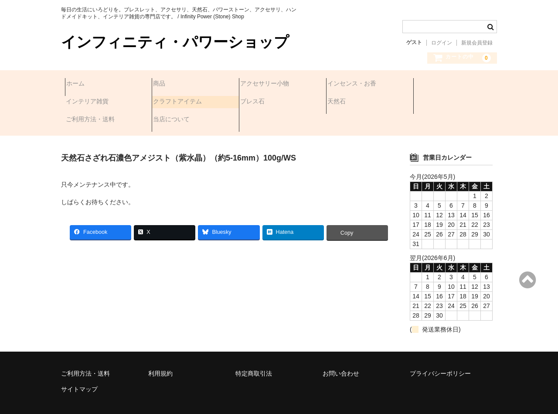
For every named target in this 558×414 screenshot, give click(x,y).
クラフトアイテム (94, 102)
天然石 (253, 102)
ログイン (441, 43)
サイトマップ (79, 365)
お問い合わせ (341, 349)
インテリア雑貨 (439, 84)
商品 (163, 84)
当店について (436, 102)
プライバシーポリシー (440, 349)
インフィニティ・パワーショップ (175, 42)
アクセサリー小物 (268, 84)
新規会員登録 (477, 43)
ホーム (79, 84)
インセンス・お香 (355, 84)
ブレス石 (169, 102)
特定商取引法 (253, 349)
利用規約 (160, 349)
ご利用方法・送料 (355, 102)
